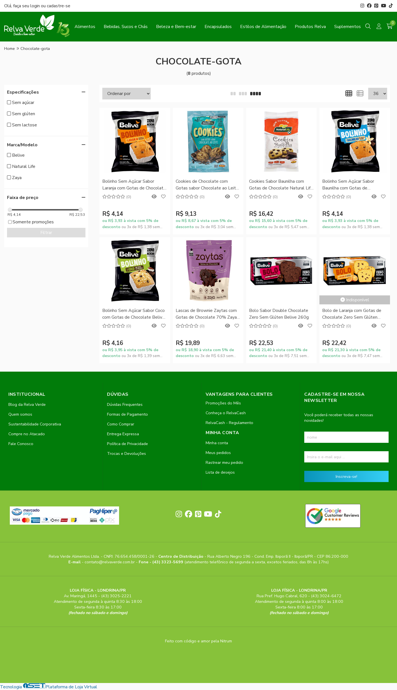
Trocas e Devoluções (126, 453)
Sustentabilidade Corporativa (34, 424)
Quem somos (20, 414)
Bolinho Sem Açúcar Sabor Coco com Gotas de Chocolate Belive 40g (133, 314)
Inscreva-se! (346, 476)
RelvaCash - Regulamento (229, 422)
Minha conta (217, 443)
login (35, 6)
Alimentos (85, 27)
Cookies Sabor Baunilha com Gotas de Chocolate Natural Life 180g (281, 185)
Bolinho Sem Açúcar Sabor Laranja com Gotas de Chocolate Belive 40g (134, 185)
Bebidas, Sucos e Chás (126, 27)
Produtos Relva (310, 27)
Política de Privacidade (127, 443)
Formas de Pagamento (127, 414)
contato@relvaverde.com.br (110, 562)
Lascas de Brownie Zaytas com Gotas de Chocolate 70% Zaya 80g (206, 314)
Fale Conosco (20, 443)
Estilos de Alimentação (263, 27)
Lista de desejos (220, 472)
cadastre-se (58, 6)
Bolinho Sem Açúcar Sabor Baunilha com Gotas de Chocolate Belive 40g (348, 185)
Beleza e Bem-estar (176, 27)
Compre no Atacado (26, 434)
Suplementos (347, 27)
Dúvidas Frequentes (125, 404)
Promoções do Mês (223, 403)
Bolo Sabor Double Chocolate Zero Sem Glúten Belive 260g (279, 313)
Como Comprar (120, 424)
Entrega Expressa (123, 434)
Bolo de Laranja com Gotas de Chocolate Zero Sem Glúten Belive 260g (351, 314)
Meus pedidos (218, 452)
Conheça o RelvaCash (226, 413)
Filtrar (46, 233)
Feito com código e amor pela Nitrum (198, 641)
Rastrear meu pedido (224, 462)
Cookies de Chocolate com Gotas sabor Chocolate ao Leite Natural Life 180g (207, 185)
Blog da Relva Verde (27, 404)
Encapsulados (218, 27)
